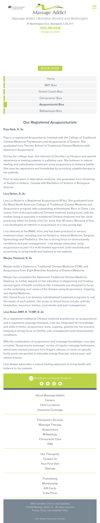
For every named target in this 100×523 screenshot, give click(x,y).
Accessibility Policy (58, 510)
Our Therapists (50, 454)
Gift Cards (50, 488)
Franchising (50, 478)
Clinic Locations (50, 405)
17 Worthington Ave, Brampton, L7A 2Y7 (50, 24)
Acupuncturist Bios (51, 104)
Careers (50, 400)
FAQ (50, 444)
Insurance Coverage (50, 410)
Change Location (50, 31)
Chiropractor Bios (51, 98)
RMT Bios (51, 85)
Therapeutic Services (50, 420)
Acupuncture (50, 429)
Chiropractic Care (50, 439)
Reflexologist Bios (51, 111)
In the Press (50, 493)
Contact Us (50, 459)
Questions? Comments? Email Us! (52, 378)
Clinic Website (40, 518)
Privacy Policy (39, 510)
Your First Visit (50, 463)
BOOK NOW (50, 68)
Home (51, 79)
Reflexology (50, 434)
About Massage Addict (50, 395)
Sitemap (50, 468)
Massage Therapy (50, 425)
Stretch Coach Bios (51, 91)
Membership (50, 483)
